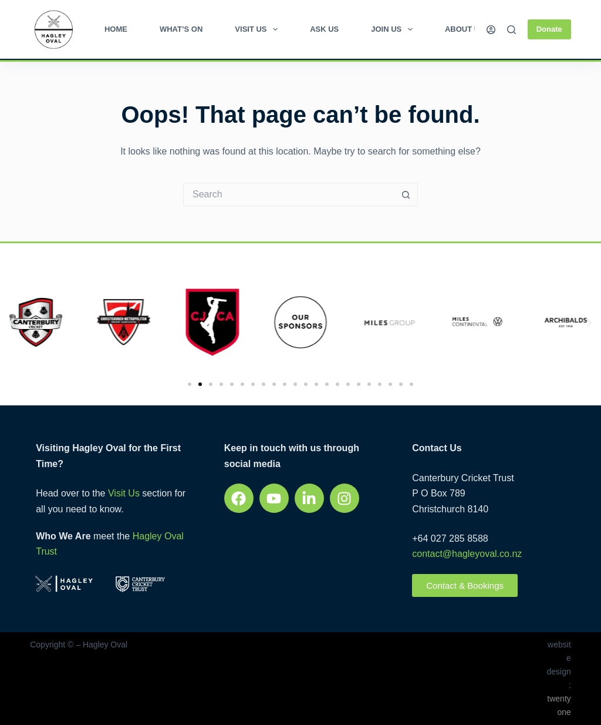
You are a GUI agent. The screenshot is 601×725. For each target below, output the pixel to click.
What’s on (181, 29)
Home (115, 29)
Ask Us (324, 29)
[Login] (491, 29)
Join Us (394, 29)
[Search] (511, 29)
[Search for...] (288, 194)
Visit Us (258, 29)
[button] (12, 322)
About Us (465, 29)
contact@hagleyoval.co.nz (467, 554)
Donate (549, 29)
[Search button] (406, 194)
